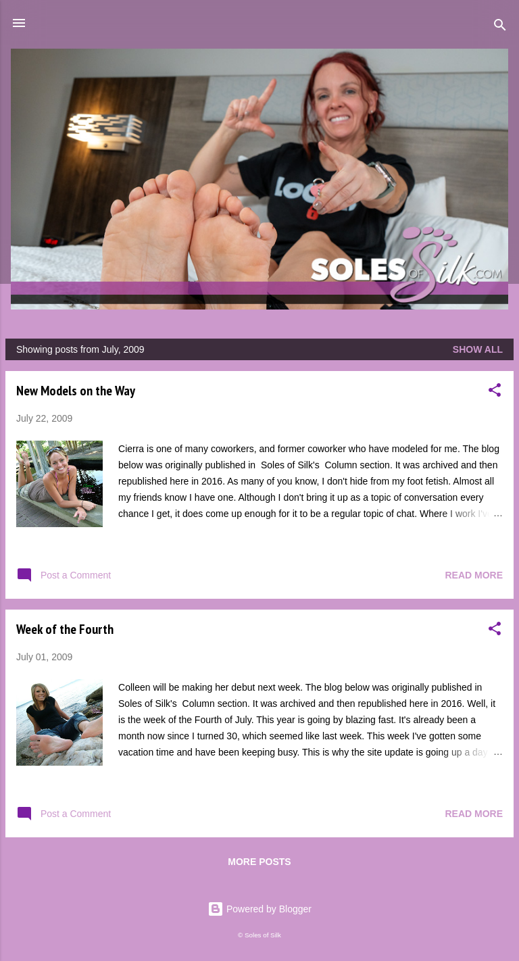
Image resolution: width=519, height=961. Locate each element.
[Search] (500, 27)
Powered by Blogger (259, 909)
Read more (474, 575)
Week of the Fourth (65, 629)
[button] (495, 392)
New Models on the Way (75, 390)
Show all (478, 349)
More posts (259, 861)
